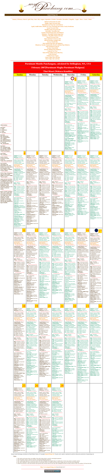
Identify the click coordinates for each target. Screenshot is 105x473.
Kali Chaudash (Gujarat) (52, 46)
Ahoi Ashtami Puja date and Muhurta (52, 43)
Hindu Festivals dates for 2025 (52, 21)
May (32, 19)
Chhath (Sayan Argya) (52, 55)
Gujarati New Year (53, 51)
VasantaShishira (18, 319)
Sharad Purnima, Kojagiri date (52, 40)
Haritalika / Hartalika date (52, 31)
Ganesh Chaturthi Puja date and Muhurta (52, 32)
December (65, 19)
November (59, 19)
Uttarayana (69, 90)
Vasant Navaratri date (52, 28)
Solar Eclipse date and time (52, 59)
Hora (81, 19)
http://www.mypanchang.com (48, 467)
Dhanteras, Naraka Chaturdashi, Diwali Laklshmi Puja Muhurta (52, 45)
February (19, 19)
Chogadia (71, 19)
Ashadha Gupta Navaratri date (52, 29)
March (25, 19)
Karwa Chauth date (52, 42)
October (53, 19)
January (14, 19)
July (39, 19)
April (28, 19)
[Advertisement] (11, 7)
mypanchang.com (52, 15)
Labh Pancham (52, 54)
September (48, 19)
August (42, 19)
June (35, 19)
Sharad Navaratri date (52, 37)
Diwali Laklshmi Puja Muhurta (52, 49)
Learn (85, 19)
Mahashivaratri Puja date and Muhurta (52, 25)
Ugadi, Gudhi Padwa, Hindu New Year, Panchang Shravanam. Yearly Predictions (52, 26)
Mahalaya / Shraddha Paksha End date (52, 35)
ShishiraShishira (69, 92)
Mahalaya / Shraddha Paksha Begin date (52, 34)
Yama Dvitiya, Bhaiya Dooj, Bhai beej (52, 52)
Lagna (77, 19)
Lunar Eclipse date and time (52, 57)
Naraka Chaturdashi (52, 48)
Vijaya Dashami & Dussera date (52, 39)
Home (90, 19)
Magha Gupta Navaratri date (52, 23)
